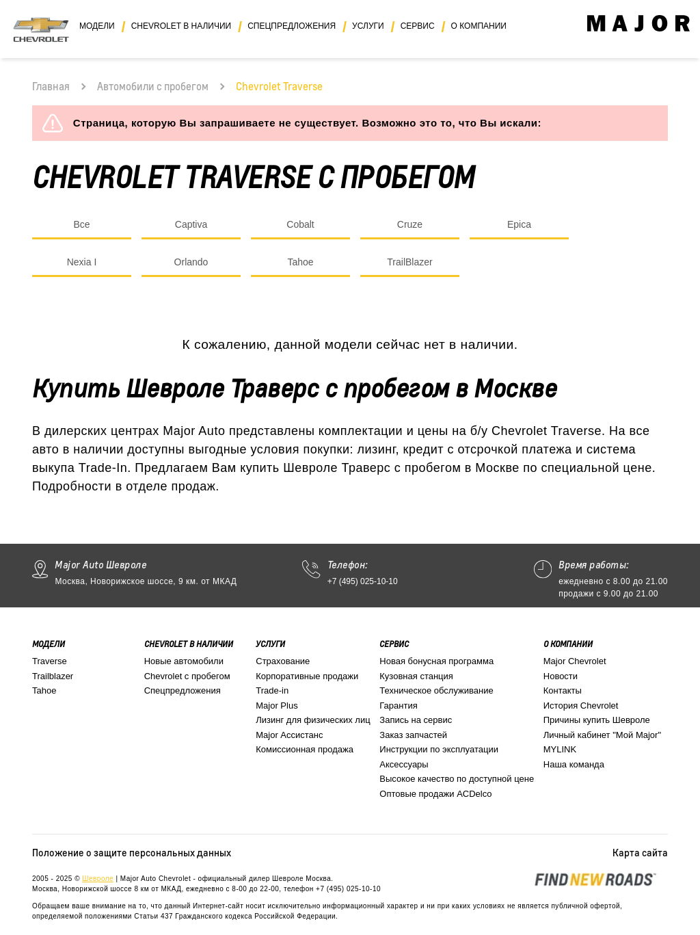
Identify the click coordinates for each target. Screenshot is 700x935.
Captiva (191, 224)
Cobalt (300, 224)
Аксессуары (403, 764)
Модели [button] (97, 26)
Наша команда (573, 764)
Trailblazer (52, 676)
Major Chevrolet (574, 661)
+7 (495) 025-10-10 (362, 581)
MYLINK (559, 749)
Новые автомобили (184, 661)
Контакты (562, 690)
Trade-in (272, 690)
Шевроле (97, 878)
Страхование (283, 661)
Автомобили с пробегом (152, 86)
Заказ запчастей (413, 735)
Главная (51, 86)
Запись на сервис (415, 720)
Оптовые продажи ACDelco (435, 794)
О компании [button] (479, 26)
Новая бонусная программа (436, 661)
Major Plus (276, 705)
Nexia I (82, 261)
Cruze (409, 224)
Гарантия (398, 705)
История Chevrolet (581, 705)
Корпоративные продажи (307, 676)
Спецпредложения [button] (291, 26)
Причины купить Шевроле (596, 720)
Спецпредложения (182, 690)
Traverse (49, 661)
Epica (519, 224)
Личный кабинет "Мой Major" (602, 735)
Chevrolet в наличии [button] (181, 26)
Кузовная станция (416, 676)
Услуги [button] (368, 26)
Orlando (191, 261)
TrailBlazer (409, 261)
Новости (560, 676)
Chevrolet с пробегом (187, 676)
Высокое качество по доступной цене (456, 779)
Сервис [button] (418, 26)
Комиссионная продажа (304, 749)
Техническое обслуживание (436, 690)
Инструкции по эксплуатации (438, 749)
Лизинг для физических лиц (313, 720)
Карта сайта (640, 852)
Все (81, 224)
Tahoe (300, 261)
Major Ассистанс (289, 735)
